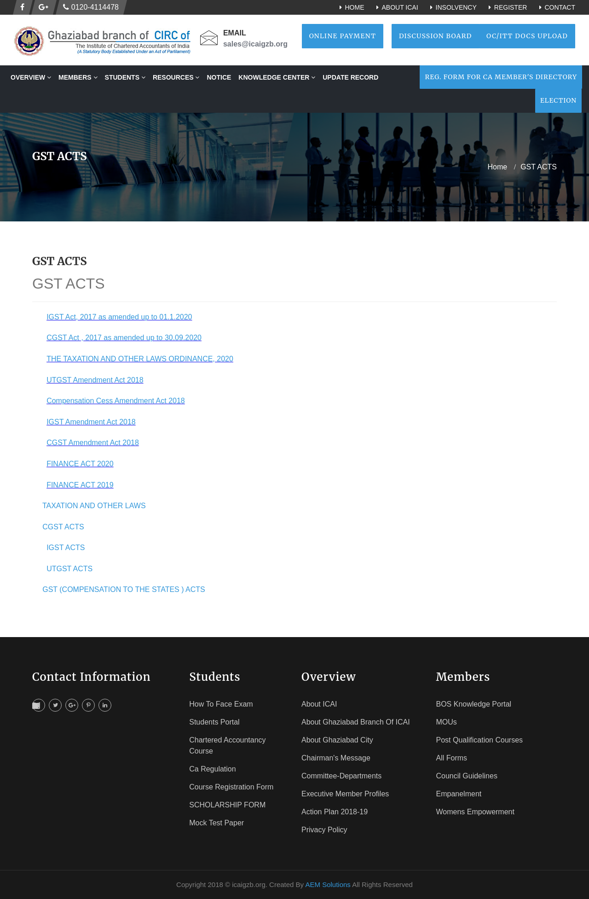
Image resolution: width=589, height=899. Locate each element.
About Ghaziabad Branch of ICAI (355, 722)
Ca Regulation (212, 769)
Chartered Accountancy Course (227, 745)
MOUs (446, 722)
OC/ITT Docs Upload (527, 36)
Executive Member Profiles (345, 794)
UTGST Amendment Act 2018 (94, 380)
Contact (555, 7)
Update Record (350, 77)
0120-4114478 (91, 7)
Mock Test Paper (216, 823)
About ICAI (395, 7)
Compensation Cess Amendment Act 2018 (115, 401)
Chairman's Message (335, 758)
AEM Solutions (327, 884)
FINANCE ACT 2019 (80, 485)
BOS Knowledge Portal (474, 704)
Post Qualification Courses (479, 740)
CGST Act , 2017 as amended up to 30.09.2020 (124, 338)
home (498, 167)
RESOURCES (176, 77)
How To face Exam (221, 704)
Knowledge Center (276, 77)
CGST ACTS (63, 527)
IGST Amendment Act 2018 (91, 422)
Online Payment (342, 36)
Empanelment (459, 794)
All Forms (452, 758)
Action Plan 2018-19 (334, 812)
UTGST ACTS (69, 569)
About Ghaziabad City (337, 740)
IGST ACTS (65, 547)
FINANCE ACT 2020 (80, 464)
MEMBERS (77, 77)
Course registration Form (231, 787)
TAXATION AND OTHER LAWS (94, 506)
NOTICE (219, 77)
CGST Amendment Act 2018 (92, 443)
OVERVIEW (31, 77)
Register (506, 7)
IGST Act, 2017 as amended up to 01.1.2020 (119, 317)
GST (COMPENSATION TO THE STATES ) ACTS (123, 589)
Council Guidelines (466, 776)
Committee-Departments (341, 776)
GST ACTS (538, 167)
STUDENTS (125, 77)
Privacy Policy (324, 830)
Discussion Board (435, 36)
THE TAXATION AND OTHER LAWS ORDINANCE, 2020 (139, 359)
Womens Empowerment (475, 812)
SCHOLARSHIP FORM (227, 805)
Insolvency (452, 7)
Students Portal (214, 722)
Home (350, 7)
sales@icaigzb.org (255, 44)
